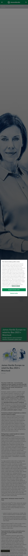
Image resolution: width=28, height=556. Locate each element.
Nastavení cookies (14, 293)
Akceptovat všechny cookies (14, 289)
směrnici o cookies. (16, 286)
